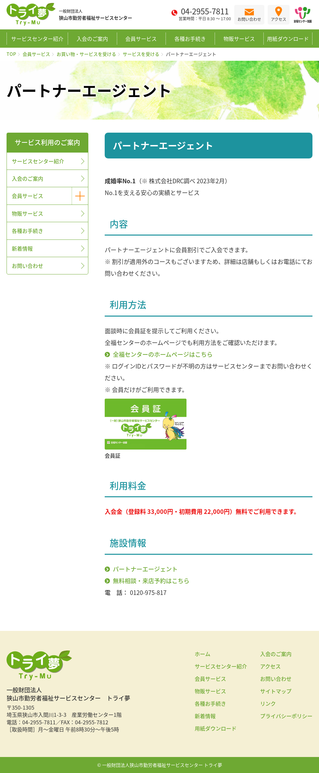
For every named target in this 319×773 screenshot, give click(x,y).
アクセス (270, 666)
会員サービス (141, 38)
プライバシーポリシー (286, 716)
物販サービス (239, 38)
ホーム (202, 654)
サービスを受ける (141, 54)
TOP (11, 54)
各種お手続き (190, 38)
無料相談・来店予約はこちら (151, 581)
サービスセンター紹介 (37, 38)
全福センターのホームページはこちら (163, 354)
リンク (268, 703)
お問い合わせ (27, 266)
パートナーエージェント (145, 569)
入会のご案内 (92, 38)
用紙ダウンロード (288, 38)
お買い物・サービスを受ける (86, 54)
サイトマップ (276, 691)
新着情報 (22, 248)
